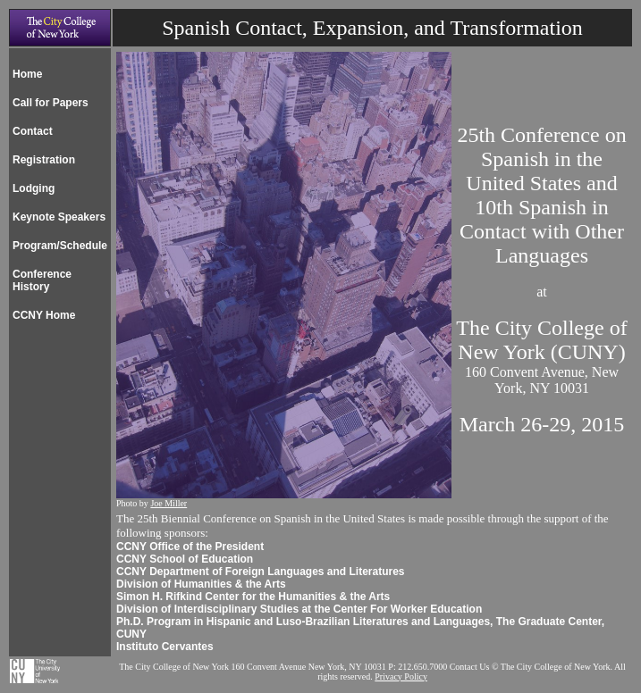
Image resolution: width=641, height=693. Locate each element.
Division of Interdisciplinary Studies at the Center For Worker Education (299, 609)
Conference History (42, 280)
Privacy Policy (401, 676)
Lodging (34, 188)
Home (27, 74)
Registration (44, 160)
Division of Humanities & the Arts (201, 584)
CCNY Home (44, 315)
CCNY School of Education (184, 559)
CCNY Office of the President (190, 546)
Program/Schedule (60, 245)
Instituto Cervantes (165, 646)
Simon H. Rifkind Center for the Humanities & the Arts (253, 596)
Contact (33, 131)
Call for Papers (51, 102)
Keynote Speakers (59, 217)
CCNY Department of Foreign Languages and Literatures (260, 571)
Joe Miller (168, 503)
